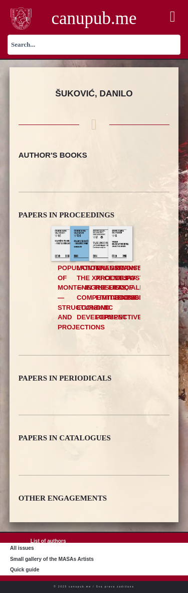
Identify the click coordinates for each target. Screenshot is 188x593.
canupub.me (93, 18)
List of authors (48, 541)
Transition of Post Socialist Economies (135, 282)
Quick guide (24, 569)
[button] (172, 17)
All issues (22, 548)
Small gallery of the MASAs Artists (52, 559)
